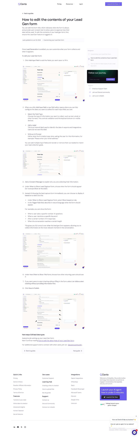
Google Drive (75, 400)
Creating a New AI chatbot (50, 385)
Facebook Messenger (77, 389)
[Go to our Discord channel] (18, 427)
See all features (18, 414)
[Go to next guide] (77, 351)
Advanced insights (19, 407)
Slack (72, 385)
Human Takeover (18, 411)
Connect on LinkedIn (48, 407)
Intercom (74, 403)
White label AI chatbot (20, 403)
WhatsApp (74, 382)
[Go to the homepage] (104, 374)
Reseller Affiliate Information (22, 385)
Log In (81, 4)
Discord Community (48, 403)
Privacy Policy (17, 389)
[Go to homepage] (22, 4)
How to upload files (48, 389)
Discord (73, 396)
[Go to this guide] (102, 54)
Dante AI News (17, 382)
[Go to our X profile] (21, 427)
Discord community (75, 345)
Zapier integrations (77, 378)
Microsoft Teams (76, 392)
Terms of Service (18, 392)
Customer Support (48, 378)
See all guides (46, 393)
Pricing (59, 4)
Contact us (45, 400)
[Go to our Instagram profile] (25, 427)
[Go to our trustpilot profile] (109, 404)
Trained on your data (19, 400)
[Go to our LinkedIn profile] (14, 427)
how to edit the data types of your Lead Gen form (56, 341)
